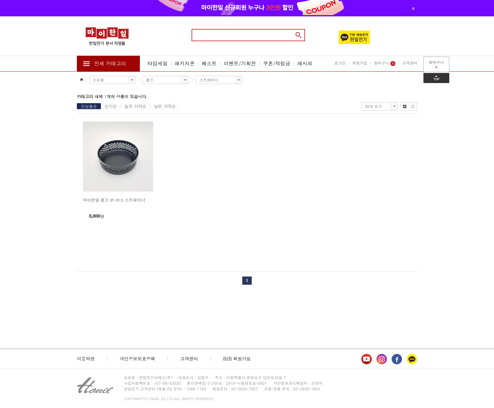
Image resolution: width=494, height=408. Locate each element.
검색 (299, 35)
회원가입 (359, 62)
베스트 (209, 63)
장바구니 (384, 63)
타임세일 (157, 63)
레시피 (304, 63)
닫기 (413, 8)
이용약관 (86, 358)
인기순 (111, 106)
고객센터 (409, 62)
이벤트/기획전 (240, 63)
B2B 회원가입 (237, 358)
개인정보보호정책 (137, 358)
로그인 (340, 62)
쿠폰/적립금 (276, 63)
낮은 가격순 (164, 106)
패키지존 (185, 63)
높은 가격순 (135, 106)
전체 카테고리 (110, 63)
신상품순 (89, 106)
